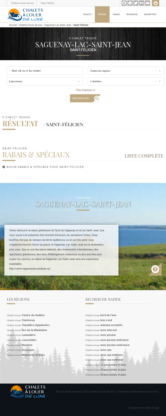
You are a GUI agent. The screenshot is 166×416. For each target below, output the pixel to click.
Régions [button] (102, 14)
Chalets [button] (87, 14)
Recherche (132, 14)
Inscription (150, 14)
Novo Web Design (149, 407)
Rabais (116, 14)
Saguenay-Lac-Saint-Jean (57, 25)
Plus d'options (85, 90)
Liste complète (144, 155)
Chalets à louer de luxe (30, 25)
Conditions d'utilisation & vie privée (138, 391)
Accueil (13, 25)
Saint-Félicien (80, 25)
